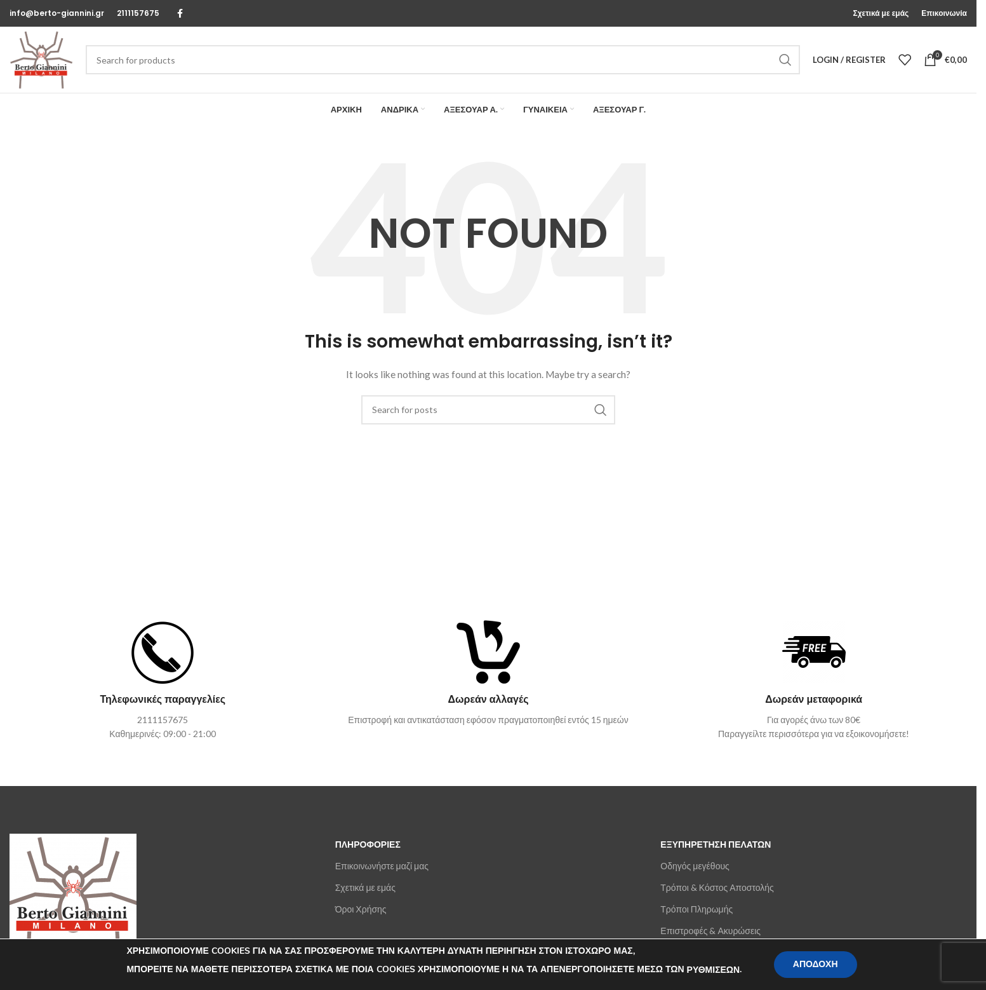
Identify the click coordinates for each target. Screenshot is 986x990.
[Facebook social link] (179, 13)
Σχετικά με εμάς (365, 887)
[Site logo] (41, 58)
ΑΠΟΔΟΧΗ (815, 964)
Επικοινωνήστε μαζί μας (382, 865)
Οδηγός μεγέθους (695, 865)
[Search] (443, 59)
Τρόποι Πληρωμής (696, 909)
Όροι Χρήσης (361, 909)
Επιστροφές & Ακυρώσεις (710, 930)
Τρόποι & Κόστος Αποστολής (717, 887)
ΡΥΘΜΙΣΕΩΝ (713, 970)
